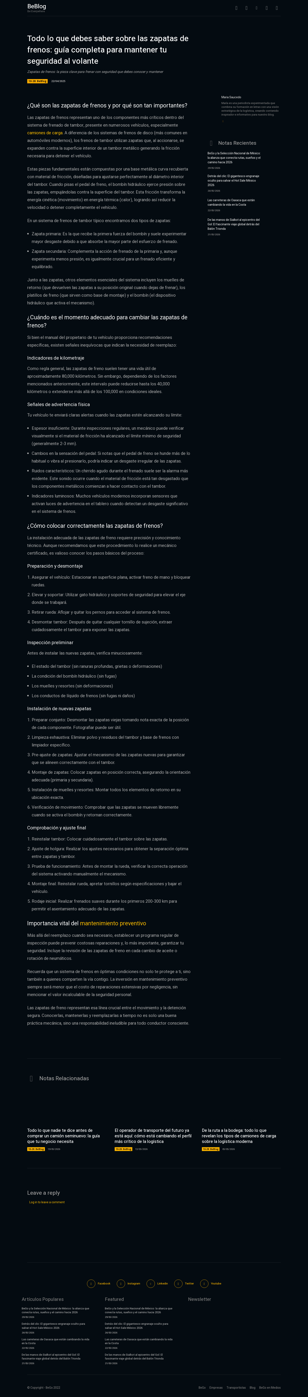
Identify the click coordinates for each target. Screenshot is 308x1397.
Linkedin (162, 1283)
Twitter (189, 1283)
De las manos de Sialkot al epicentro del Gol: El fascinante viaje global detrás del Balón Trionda (234, 224)
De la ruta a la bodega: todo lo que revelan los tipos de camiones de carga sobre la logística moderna (239, 1136)
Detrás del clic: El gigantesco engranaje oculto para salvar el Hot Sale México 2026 (233, 180)
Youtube (216, 1283)
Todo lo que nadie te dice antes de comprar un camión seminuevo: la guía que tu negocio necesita (63, 1136)
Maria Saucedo (231, 97)
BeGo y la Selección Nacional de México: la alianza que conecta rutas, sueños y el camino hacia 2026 (234, 158)
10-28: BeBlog (37, 81)
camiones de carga (45, 133)
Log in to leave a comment (47, 1202)
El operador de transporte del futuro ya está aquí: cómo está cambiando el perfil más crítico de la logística (153, 1136)
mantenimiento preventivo (113, 923)
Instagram (134, 1283)
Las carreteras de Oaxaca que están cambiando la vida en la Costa (231, 202)
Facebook (104, 1283)
